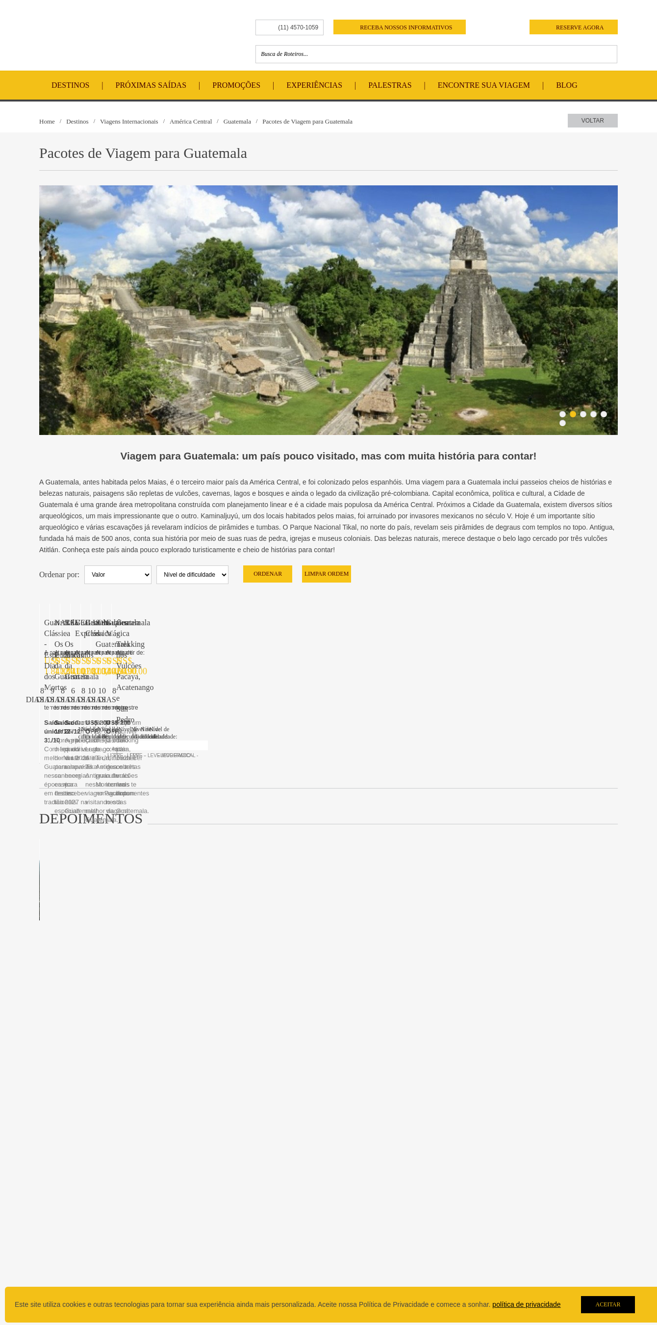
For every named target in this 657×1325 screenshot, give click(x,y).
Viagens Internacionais (129, 121)
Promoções (236, 85)
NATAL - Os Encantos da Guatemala (249, 622)
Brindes (58, 1228)
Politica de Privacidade (81, 1271)
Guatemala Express (515, 622)
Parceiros (61, 1239)
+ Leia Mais (578, 1064)
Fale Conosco (294, 1196)
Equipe (57, 1207)
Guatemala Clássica (75, 776)
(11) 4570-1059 (298, 27)
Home (47, 121)
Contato (284, 1180)
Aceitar (607, 1304)
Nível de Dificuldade (77, 1261)
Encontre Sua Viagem (484, 85)
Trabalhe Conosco (301, 1207)
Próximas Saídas (151, 85)
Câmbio (58, 1250)
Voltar (592, 120)
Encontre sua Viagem (198, 1222)
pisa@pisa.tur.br (430, 1244)
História (58, 1196)
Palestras (389, 85)
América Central (191, 121)
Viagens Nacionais (187, 1207)
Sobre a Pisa (64, 1180)
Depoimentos (179, 1243)
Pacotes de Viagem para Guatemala (307, 121)
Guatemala (237, 121)
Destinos (70, 85)
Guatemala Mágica (368, 776)
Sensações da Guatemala (230, 776)
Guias (56, 1218)
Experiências (314, 85)
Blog (567, 85)
